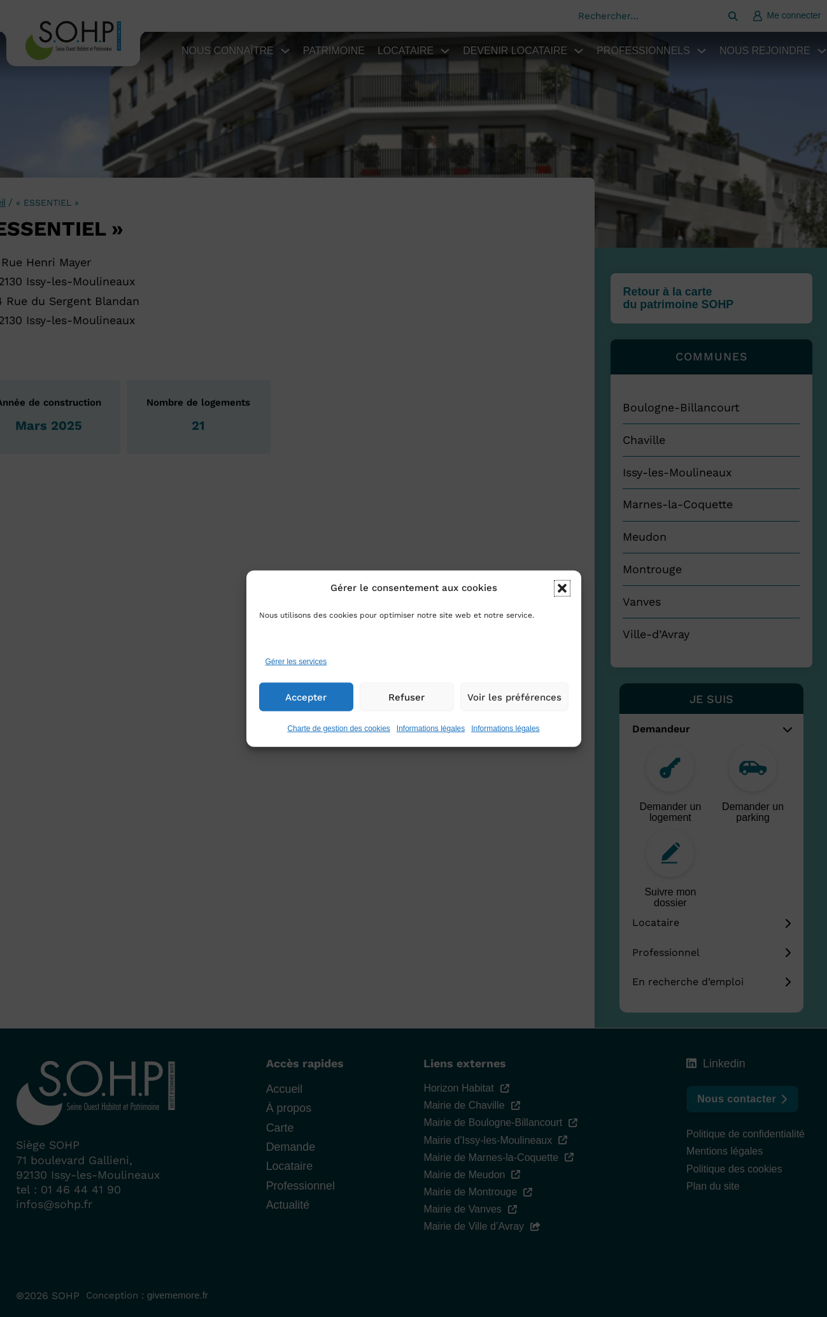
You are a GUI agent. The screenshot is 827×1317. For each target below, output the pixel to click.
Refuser (406, 712)
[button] (562, 603)
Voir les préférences (514, 712)
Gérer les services (296, 676)
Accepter (306, 712)
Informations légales (431, 743)
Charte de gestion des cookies (338, 743)
